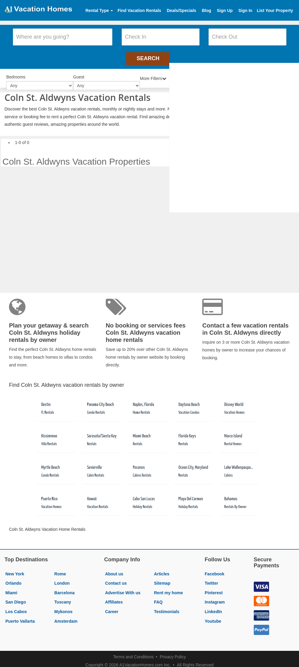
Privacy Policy (173, 651)
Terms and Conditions (133, 651)
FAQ (158, 597)
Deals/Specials (181, 10)
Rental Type (99, 10)
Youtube (213, 616)
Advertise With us (123, 587)
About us (114, 568)
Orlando (13, 578)
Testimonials (166, 606)
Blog (206, 10)
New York (14, 568)
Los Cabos (16, 606)
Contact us (116, 578)
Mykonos (63, 606)
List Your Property (275, 10)
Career (111, 606)
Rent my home (168, 587)
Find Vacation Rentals (139, 10)
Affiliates (114, 597)
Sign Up (225, 10)
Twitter (211, 578)
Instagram (215, 597)
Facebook (214, 568)
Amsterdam (65, 616)
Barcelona (64, 587)
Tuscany (62, 597)
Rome (60, 568)
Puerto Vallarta (20, 616)
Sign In (245, 10)
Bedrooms (15, 72)
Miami (11, 587)
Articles (161, 568)
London (62, 578)
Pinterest (214, 587)
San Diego (15, 597)
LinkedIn (213, 606)
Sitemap (162, 578)
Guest (78, 72)
